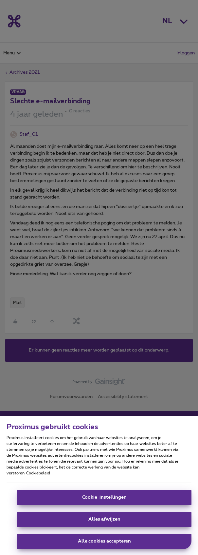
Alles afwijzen (104, 523)
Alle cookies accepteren (104, 545)
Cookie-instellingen (104, 501)
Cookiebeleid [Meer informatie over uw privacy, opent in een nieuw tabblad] (38, 477)
